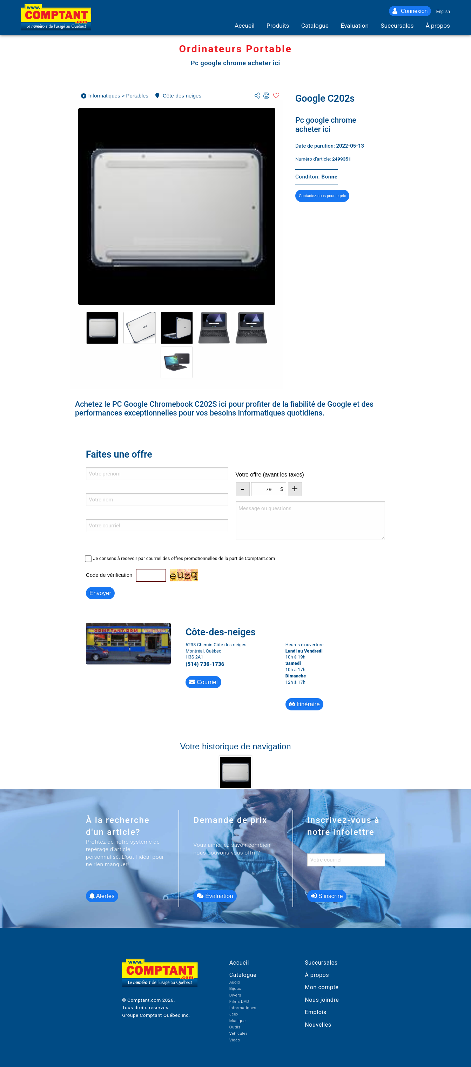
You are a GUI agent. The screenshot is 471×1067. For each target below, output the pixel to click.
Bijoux (235, 988)
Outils (235, 1027)
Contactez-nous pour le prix (322, 196)
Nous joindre (322, 1000)
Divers (235, 995)
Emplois (315, 1012)
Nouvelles (318, 1024)
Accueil (239, 962)
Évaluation (215, 896)
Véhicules (238, 1033)
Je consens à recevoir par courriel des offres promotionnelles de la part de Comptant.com (184, 558)
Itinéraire (304, 704)
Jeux (233, 1014)
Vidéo (234, 1040)
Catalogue (243, 975)
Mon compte (321, 987)
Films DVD (239, 1001)
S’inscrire (327, 896)
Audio (234, 982)
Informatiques (242, 1007)
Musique (237, 1020)
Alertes (102, 896)
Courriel (203, 682)
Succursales (321, 962)
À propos (317, 975)
